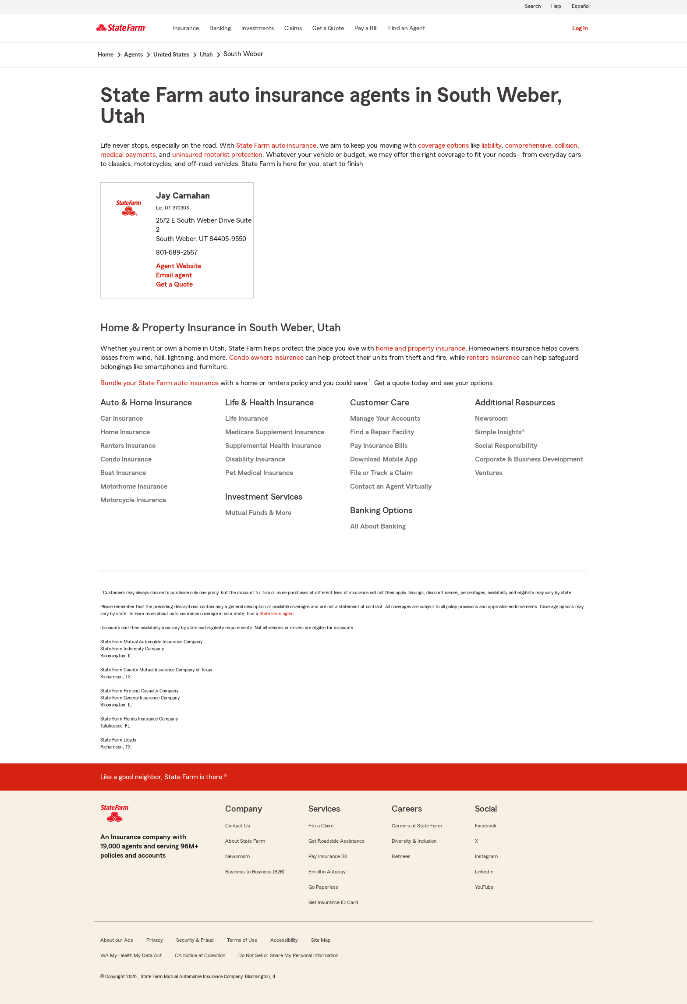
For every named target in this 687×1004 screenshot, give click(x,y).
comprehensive (528, 145)
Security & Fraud (195, 940)
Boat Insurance (123, 472)
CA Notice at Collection (200, 955)
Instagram (486, 856)
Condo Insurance (126, 459)
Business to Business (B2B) (254, 871)
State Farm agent (276, 613)
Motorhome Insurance (133, 486)
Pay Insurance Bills (378, 445)
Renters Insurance (128, 445)
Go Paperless (323, 887)
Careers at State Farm (417, 825)
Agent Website (178, 266)
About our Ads (116, 940)
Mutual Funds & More (258, 512)
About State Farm (245, 841)
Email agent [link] (174, 275)
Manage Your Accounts (385, 418)
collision (566, 145)
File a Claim (320, 825)
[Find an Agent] (406, 29)
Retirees (401, 856)
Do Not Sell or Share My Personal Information (288, 955)
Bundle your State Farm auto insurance (159, 383)
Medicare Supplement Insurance (274, 432)
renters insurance (493, 357)
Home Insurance (125, 432)
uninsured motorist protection (217, 154)
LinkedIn (484, 871)
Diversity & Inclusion (414, 841)
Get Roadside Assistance (336, 841)
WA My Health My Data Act (131, 955)
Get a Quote (174, 284)
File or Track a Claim (381, 472)
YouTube (484, 887)
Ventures (488, 472)
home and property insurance (420, 348)
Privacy (154, 940)
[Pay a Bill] (366, 29)
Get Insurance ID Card (333, 902)
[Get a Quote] (328, 29)
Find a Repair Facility (382, 432)
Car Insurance (121, 418)
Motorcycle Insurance (133, 500)
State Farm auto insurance (276, 145)
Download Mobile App (384, 459)
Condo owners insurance (266, 357)
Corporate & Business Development (529, 459)
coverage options (443, 145)
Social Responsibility (506, 445)
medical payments (128, 154)
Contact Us (237, 825)
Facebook (485, 825)
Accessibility (284, 940)
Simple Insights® (499, 432)
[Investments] (258, 29)
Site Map (321, 940)
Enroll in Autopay (327, 871)
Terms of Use (242, 940)
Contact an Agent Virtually (391, 486)
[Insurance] (186, 29)
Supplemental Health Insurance (273, 445)
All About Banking (378, 526)
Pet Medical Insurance (259, 472)
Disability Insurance (255, 459)
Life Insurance (246, 418)
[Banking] (220, 29)
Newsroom (491, 418)
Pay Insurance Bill (327, 856)
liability (492, 145)
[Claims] (293, 29)
